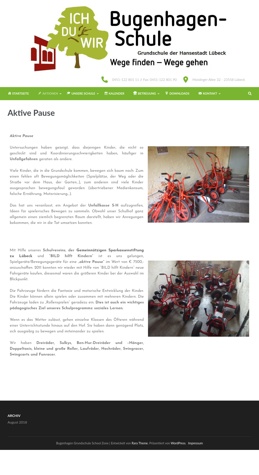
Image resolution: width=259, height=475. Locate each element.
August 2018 (17, 422)
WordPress (178, 443)
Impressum (195, 443)
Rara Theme (140, 443)
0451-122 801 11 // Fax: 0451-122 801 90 (144, 79)
